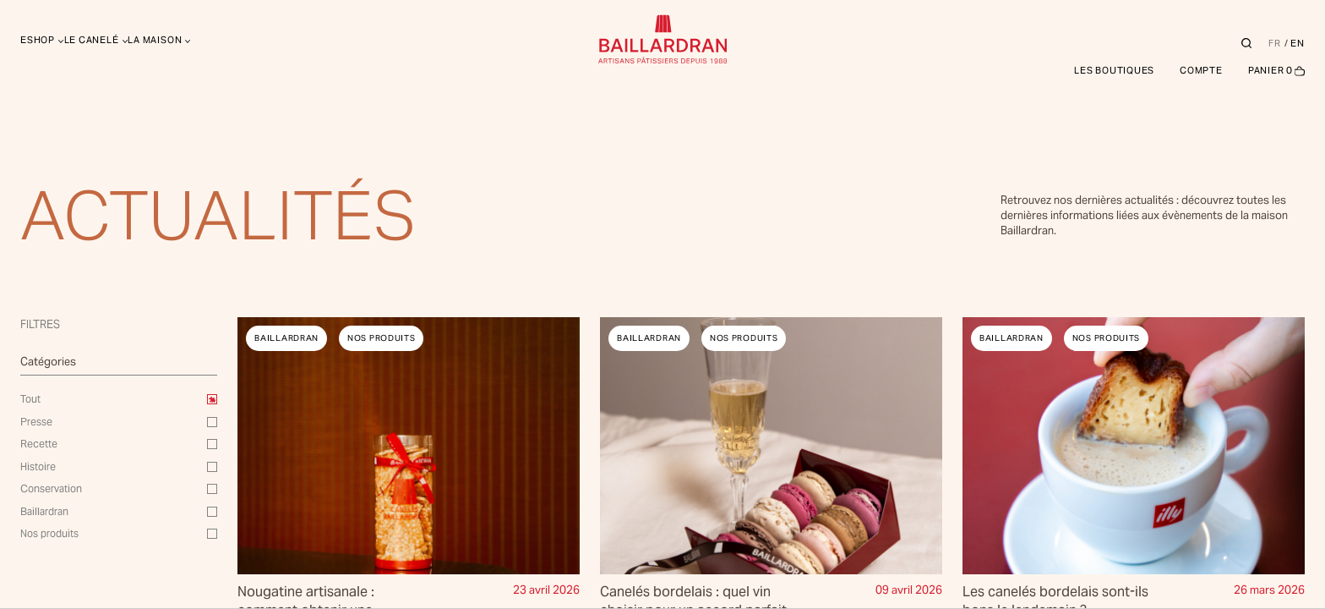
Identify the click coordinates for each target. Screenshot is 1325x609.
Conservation (51, 488)
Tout (30, 398)
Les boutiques (1114, 70)
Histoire (38, 466)
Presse (36, 421)
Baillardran (44, 511)
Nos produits (49, 533)
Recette (38, 443)
